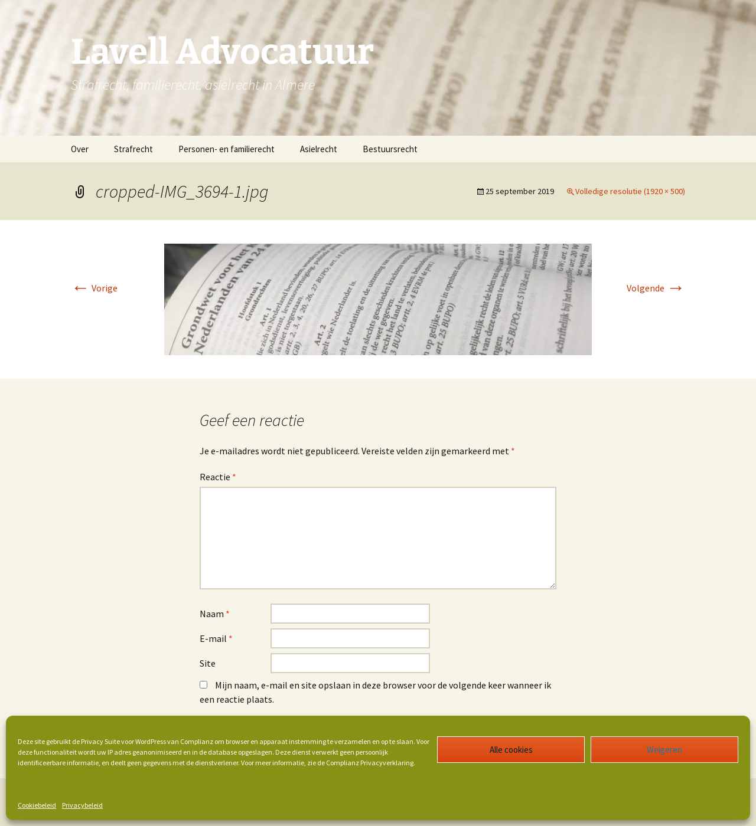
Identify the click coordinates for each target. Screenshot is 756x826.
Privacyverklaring (386, 762)
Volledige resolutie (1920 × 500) (630, 191)
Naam (215, 614)
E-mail (216, 638)
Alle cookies (511, 749)
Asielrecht (318, 149)
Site (208, 663)
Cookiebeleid (37, 805)
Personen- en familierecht (226, 149)
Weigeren (664, 749)
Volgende (656, 288)
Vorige (94, 288)
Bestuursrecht (390, 149)
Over (80, 149)
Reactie (218, 477)
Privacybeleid (82, 805)
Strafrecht (133, 149)
